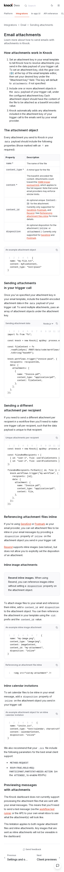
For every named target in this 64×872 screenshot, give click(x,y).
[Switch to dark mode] (52, 5)
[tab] (8, 13)
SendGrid (31, 210)
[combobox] (36, 6)
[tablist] (32, 14)
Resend (30, 213)
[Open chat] (57, 865)
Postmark (41, 210)
